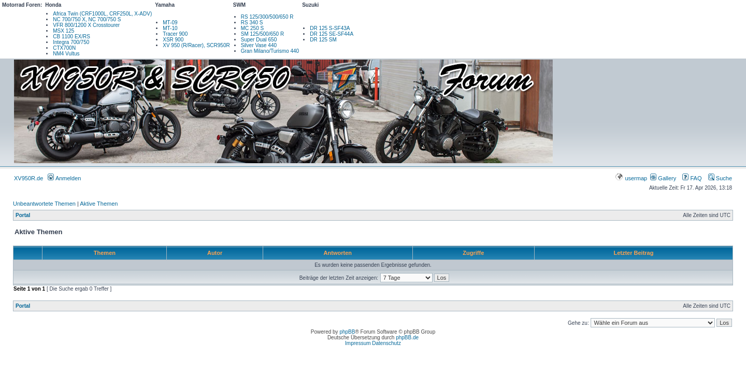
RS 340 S (252, 22)
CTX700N (64, 48)
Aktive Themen (99, 203)
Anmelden (64, 178)
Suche (720, 178)
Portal (23, 215)
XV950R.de (28, 178)
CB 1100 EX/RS (71, 36)
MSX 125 (63, 31)
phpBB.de (407, 337)
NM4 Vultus (66, 53)
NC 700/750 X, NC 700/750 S (87, 19)
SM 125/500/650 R (262, 34)
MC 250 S (252, 28)
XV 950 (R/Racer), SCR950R (196, 45)
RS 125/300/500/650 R (267, 17)
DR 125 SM (323, 39)
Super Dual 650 (259, 39)
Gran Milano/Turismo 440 (270, 51)
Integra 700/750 (71, 42)
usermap (632, 178)
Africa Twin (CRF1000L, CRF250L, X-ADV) (102, 14)
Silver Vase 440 (259, 45)
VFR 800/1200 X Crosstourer (86, 25)
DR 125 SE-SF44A (331, 34)
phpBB (347, 332)
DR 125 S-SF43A (330, 28)
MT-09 (170, 22)
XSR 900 (173, 39)
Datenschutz (386, 343)
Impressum (357, 343)
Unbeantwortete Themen (44, 203)
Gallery (663, 178)
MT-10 (170, 28)
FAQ (691, 178)
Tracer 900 (175, 34)
